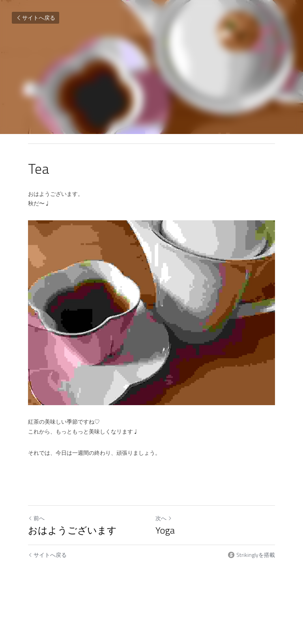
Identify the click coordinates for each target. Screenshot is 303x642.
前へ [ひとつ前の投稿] (36, 518)
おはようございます (72, 530)
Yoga (165, 530)
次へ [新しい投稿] (163, 518)
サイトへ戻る (35, 17)
